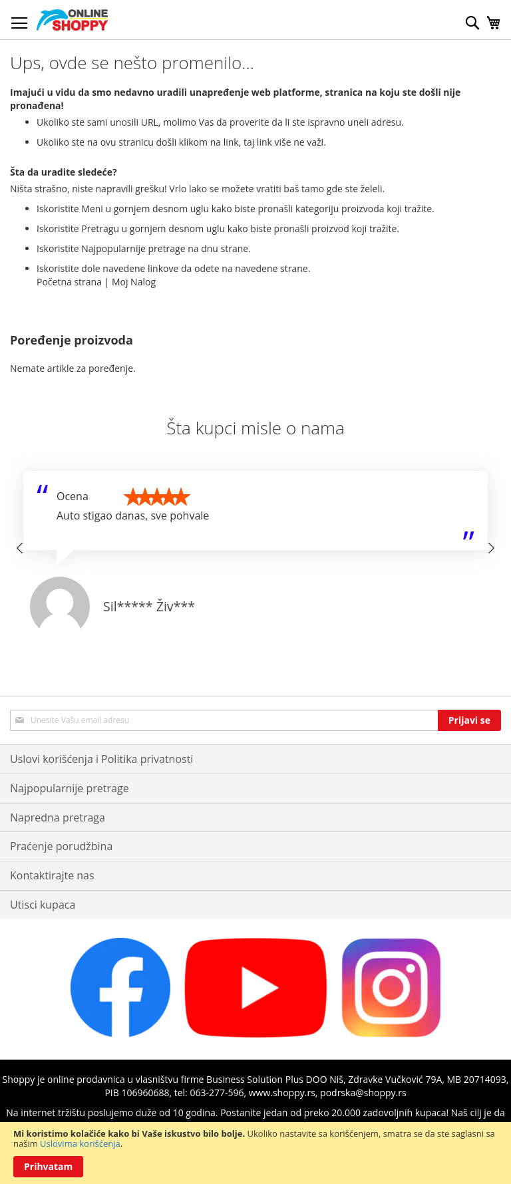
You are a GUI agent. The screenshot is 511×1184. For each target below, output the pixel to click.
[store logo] (72, 20)
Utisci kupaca (42, 904)
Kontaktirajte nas (52, 875)
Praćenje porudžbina (61, 846)
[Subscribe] (469, 720)
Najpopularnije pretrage (69, 788)
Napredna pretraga (57, 817)
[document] (255, 1153)
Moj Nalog (134, 281)
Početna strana (69, 281)
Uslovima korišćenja (80, 1143)
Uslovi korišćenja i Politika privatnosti (101, 759)
